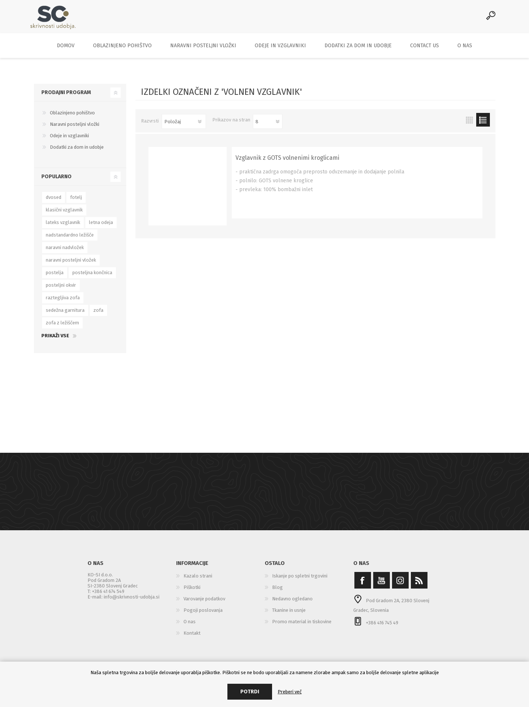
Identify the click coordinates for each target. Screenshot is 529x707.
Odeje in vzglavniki (69, 141)
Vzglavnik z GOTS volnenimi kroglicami (287, 162)
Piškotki (191, 592)
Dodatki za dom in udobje (77, 152)
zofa (98, 315)
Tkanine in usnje (289, 615)
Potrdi (249, 692)
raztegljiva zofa (63, 303)
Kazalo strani (197, 581)
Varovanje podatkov (204, 604)
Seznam (483, 125)
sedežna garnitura (65, 315)
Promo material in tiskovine (302, 627)
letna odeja (101, 227)
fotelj (76, 202)
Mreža (469, 125)
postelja (54, 277)
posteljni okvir (61, 290)
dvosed (53, 202)
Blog (277, 592)
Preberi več (290, 691)
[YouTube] (381, 585)
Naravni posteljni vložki (74, 129)
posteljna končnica (92, 277)
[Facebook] (362, 585)
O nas (189, 627)
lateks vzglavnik (63, 227)
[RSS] (419, 585)
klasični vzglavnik (64, 215)
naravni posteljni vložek (71, 265)
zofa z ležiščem (62, 328)
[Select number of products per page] (267, 126)
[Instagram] (400, 585)
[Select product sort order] (184, 126)
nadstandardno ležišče (70, 240)
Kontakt (191, 638)
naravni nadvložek (65, 252)
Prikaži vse (55, 341)
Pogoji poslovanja (203, 615)
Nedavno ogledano (292, 604)
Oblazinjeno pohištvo (72, 118)
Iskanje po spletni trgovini (299, 581)
